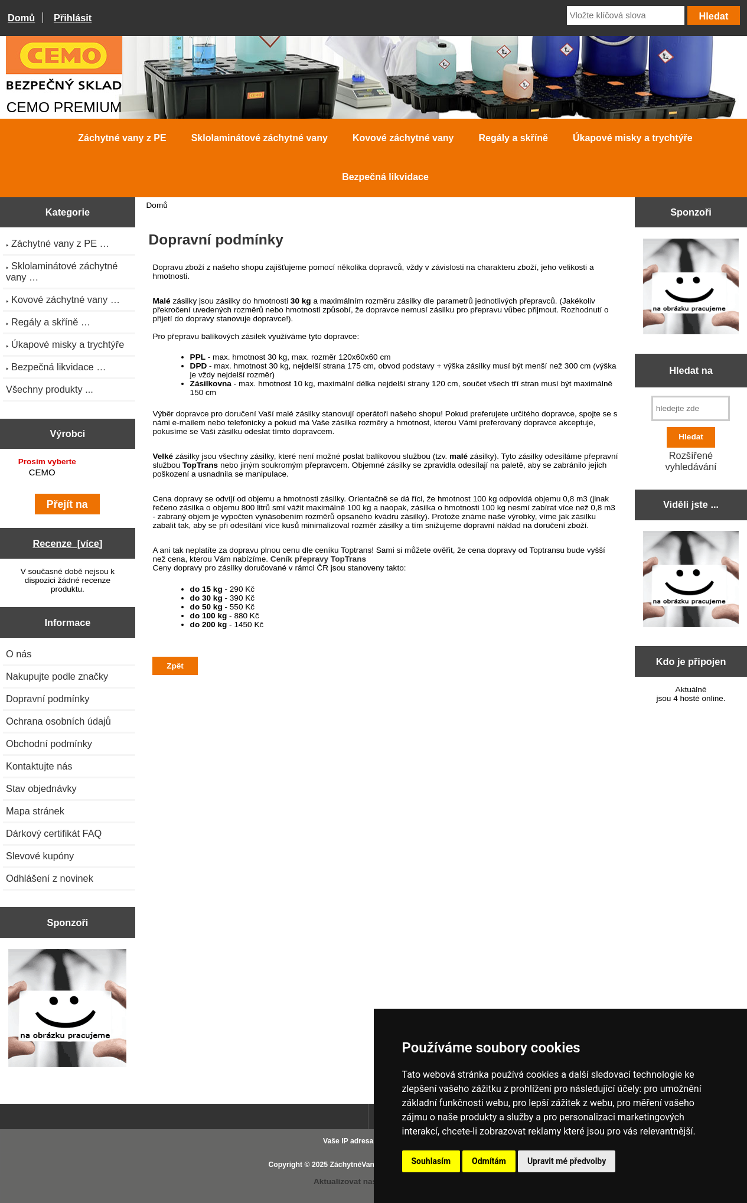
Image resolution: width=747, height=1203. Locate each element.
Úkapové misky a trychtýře (633, 138)
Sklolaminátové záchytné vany (259, 138)
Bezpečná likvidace (385, 177)
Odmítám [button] (489, 1161)
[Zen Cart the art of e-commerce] (67, 1009)
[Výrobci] (67, 474)
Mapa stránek (35, 811)
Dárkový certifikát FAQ (54, 833)
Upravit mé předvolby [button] (566, 1161)
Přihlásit (73, 17)
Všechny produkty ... (49, 389)
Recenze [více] (67, 543)
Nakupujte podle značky (57, 676)
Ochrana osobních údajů (58, 721)
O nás (19, 653)
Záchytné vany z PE (122, 138)
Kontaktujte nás (39, 766)
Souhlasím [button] (431, 1161)
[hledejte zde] (690, 408)
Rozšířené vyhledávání (690, 461)
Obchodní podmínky (49, 743)
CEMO (69, 472)
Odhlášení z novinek (49, 878)
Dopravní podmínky (47, 698)
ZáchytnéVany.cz (359, 1164)
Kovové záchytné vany (403, 138)
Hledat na (690, 370)
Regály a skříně (513, 138)
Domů (21, 17)
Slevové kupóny (40, 855)
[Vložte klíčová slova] (625, 15)
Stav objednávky (41, 788)
